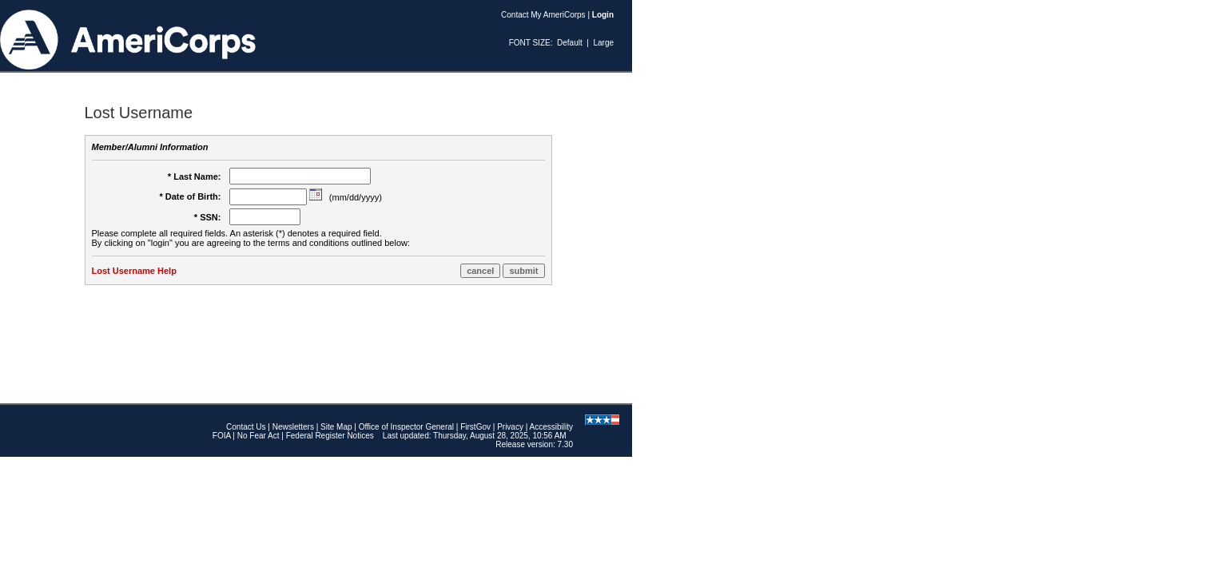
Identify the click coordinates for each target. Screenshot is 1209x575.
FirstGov (475, 426)
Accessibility (551, 426)
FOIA (222, 435)
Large (603, 42)
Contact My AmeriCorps (543, 14)
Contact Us (245, 426)
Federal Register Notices (330, 435)
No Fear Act (258, 435)
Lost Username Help (134, 271)
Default (570, 42)
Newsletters (293, 426)
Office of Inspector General (406, 426)
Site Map (336, 426)
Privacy (510, 426)
